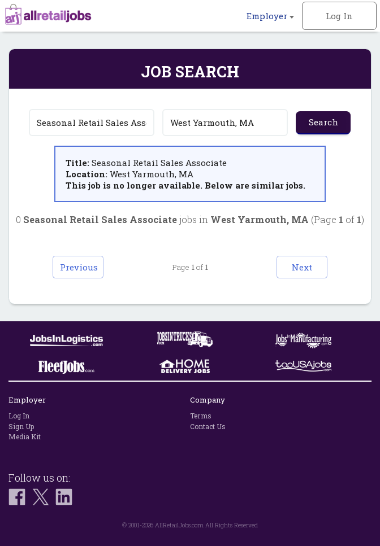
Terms (200, 415)
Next (302, 267)
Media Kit (24, 436)
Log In (339, 15)
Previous (79, 267)
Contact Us (208, 426)
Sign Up (21, 426)
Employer (270, 15)
